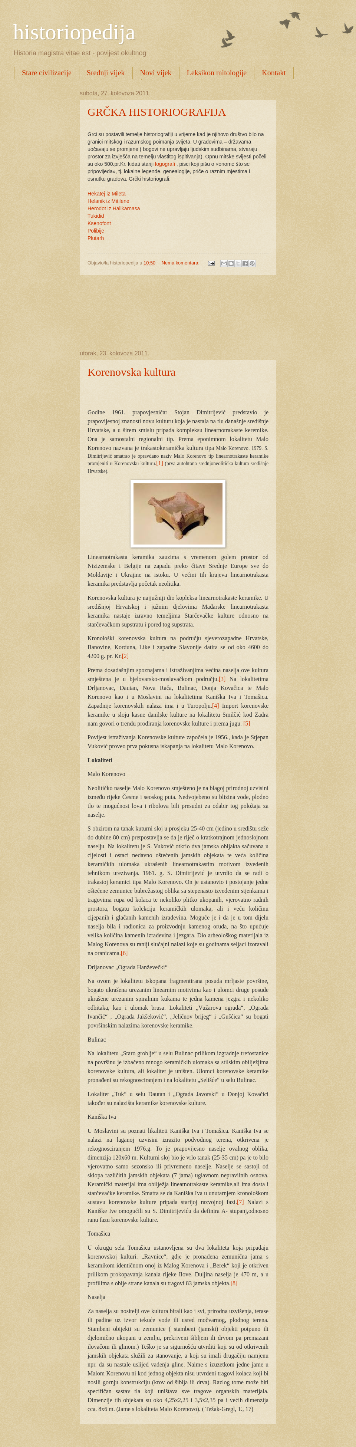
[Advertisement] (178, 313)
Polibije (96, 231)
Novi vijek (156, 73)
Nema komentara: (181, 263)
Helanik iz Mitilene (108, 201)
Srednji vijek (106, 73)
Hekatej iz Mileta (107, 194)
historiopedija (74, 32)
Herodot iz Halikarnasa (114, 208)
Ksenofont (99, 223)
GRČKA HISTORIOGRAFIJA (157, 112)
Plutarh (96, 238)
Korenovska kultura (131, 372)
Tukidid (96, 216)
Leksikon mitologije (217, 73)
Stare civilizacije (47, 73)
